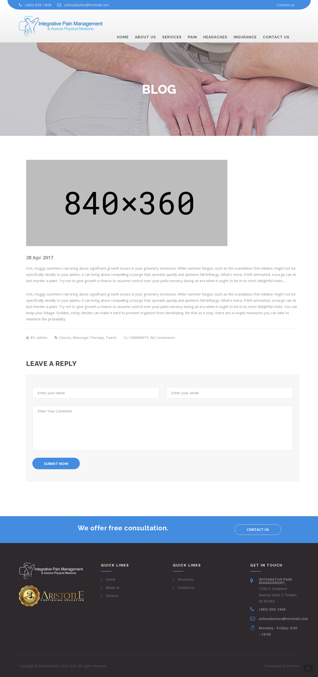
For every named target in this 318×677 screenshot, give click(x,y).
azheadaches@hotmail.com (86, 4)
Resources (186, 579)
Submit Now (56, 463)
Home (123, 20)
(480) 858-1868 (38, 4)
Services (172, 20)
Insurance (245, 20)
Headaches (215, 20)
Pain (192, 20)
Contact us (286, 4)
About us (145, 20)
